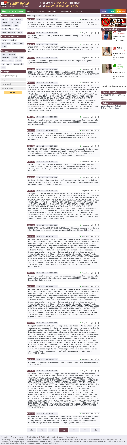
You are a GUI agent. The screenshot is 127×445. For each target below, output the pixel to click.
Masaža (18, 61)
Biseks (4, 40)
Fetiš (21, 57)
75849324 (31, 82)
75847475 (31, 236)
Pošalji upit (107, 99)
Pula (17, 29)
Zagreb (20, 32)
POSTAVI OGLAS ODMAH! (13, 11)
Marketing (5, 437)
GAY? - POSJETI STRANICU (113, 11)
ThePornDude (114, 108)
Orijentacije (52, 11)
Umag (12, 22)
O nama (60, 437)
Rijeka (11, 29)
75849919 (31, 19)
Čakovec (4, 19)
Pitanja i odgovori (17, 437)
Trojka (4, 46)
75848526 (31, 161)
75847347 (31, 273)
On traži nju (12, 40)
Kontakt (79, 11)
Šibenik (4, 29)
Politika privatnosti (48, 437)
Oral (3, 64)
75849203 (31, 130)
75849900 (31, 33)
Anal (3, 54)
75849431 (31, 58)
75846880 (31, 371)
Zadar (12, 19)
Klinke (11, 61)
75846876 (31, 413)
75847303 (31, 286)
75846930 (31, 359)
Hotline (4, 61)
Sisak (16, 26)
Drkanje (14, 57)
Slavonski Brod (6, 26)
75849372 (31, 69)
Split (18, 22)
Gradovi (40, 11)
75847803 (31, 191)
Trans (21, 43)
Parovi (15, 43)
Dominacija (11, 54)
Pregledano (84, 19)
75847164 (31, 323)
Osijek (4, 32)
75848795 (31, 146)
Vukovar (19, 19)
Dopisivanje (5, 57)
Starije (9, 64)
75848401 (31, 177)
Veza (3, 67)
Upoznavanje (18, 64)
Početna (30, 11)
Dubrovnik (11, 32)
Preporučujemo (71, 437)
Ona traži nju (6, 43)
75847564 (31, 225)
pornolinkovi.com (107, 106)
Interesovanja (67, 11)
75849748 (31, 44)
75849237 (31, 117)
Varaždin (5, 22)
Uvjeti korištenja (32, 437)
